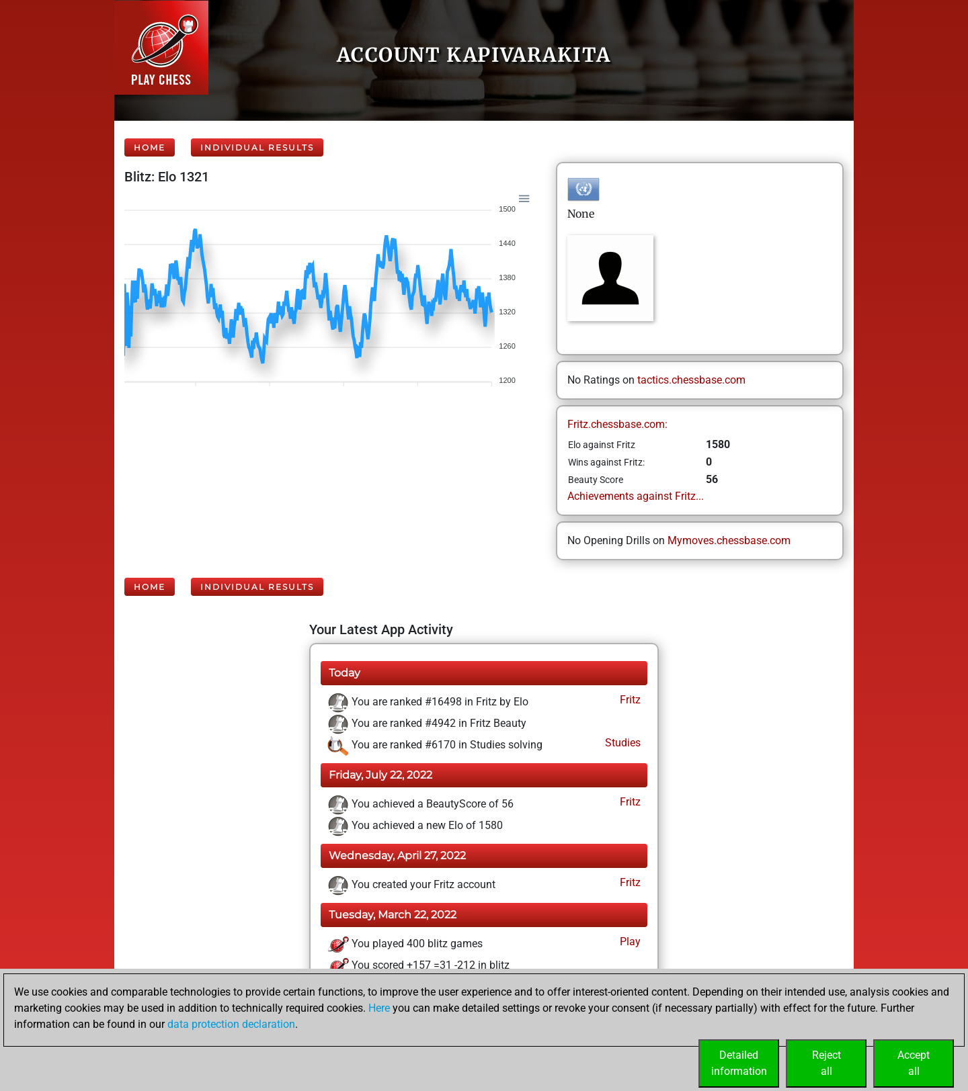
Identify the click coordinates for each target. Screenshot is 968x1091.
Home (149, 147)
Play (629, 941)
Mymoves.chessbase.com (729, 540)
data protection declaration (231, 1024)
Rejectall (826, 1063)
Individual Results (257, 147)
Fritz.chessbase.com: (617, 424)
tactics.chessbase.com (691, 380)
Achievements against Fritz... (635, 496)
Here (379, 1008)
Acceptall (913, 1063)
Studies (621, 742)
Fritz (629, 699)
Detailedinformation (739, 1063)
